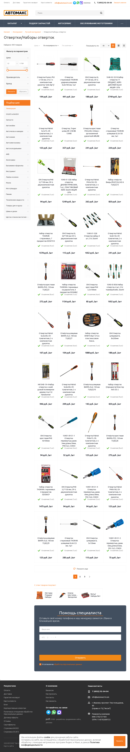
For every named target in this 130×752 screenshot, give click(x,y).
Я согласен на (62, 664)
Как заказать (51, 701)
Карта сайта (9, 746)
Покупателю (10, 686)
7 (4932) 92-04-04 (100, 691)
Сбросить (23, 91)
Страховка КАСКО (11, 728)
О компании (51, 686)
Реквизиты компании (101, 714)
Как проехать (51, 694)
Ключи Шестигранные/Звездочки (73, 595)
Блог (6, 705)
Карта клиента (10, 701)
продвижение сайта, (73, 719)
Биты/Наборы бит (95, 595)
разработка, (60, 719)
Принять (119, 741)
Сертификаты (9, 725)
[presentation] (58, 648)
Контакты (50, 697)
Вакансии (50, 690)
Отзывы (7, 721)
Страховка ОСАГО (11, 732)
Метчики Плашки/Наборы (48, 595)
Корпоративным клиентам (15, 708)
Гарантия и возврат (12, 697)
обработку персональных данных (68, 664)
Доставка (8, 694)
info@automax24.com (100, 697)
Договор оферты (11, 718)
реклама (49, 723)
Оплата (7, 690)
